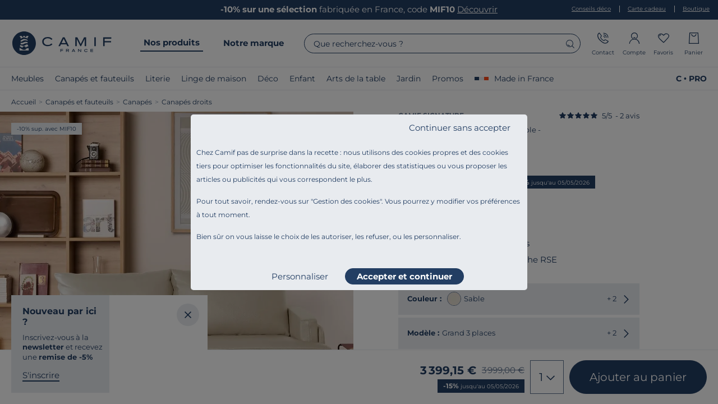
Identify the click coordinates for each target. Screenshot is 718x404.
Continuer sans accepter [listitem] (459, 127)
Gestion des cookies (346, 201)
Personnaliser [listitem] (299, 276)
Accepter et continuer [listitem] (404, 276)
